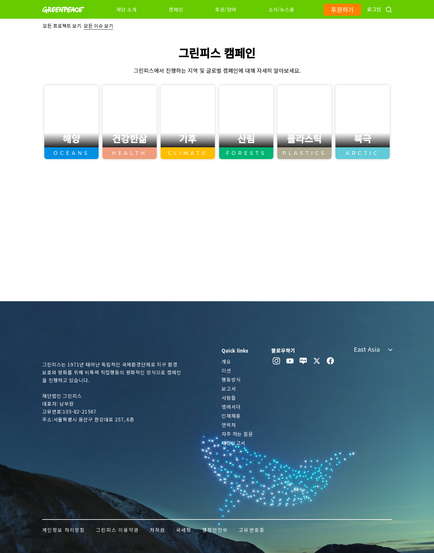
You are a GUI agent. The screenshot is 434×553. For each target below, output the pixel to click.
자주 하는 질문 (237, 433)
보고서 (229, 388)
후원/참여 (225, 9)
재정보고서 (233, 442)
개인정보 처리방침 (63, 529)
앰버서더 (231, 406)
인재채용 (231, 415)
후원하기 (342, 9)
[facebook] (330, 361)
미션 (226, 370)
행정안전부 (215, 529)
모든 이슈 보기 (98, 25)
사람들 (229, 397)
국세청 (183, 529)
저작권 (157, 529)
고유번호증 (251, 529)
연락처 (229, 424)
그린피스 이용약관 (117, 529)
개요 (226, 361)
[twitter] (317, 361)
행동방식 (231, 379)
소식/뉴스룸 (281, 9)
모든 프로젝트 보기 (62, 25)
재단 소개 (126, 9)
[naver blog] (303, 361)
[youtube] (290, 361)
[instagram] (276, 361)
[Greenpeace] (63, 17)
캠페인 (176, 9)
